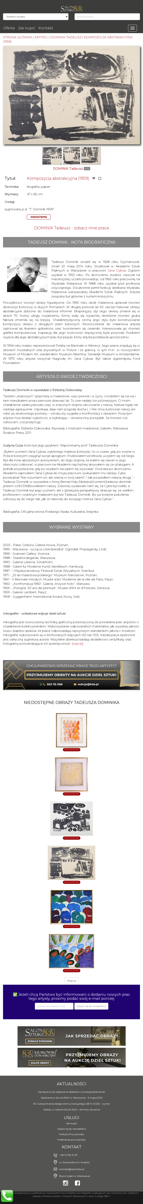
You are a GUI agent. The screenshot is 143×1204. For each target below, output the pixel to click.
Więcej (71, 980)
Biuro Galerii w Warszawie (74, 1175)
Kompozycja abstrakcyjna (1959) (58, 178)
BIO (87, 168)
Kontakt (45, 28)
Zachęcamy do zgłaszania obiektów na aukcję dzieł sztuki (71, 1091)
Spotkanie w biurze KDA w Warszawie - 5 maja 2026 (71, 1097)
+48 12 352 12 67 (68, 1154)
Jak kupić (26, 28)
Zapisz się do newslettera (71, 1128)
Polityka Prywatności (71, 1134)
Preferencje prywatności (71, 1139)
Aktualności (71, 1083)
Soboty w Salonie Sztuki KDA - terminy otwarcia (71, 1109)
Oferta (9, 28)
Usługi (71, 1117)
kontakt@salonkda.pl (71, 1169)
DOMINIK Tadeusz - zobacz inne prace (71, 228)
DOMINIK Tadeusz (68, 169)
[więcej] (77, 643)
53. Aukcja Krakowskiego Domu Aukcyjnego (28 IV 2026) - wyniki (71, 1103)
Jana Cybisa (117, 270)
